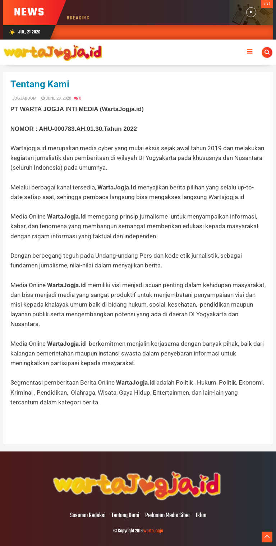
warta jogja (153, 531)
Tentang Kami (39, 84)
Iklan (201, 516)
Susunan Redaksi (88, 516)
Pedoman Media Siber (167, 516)
